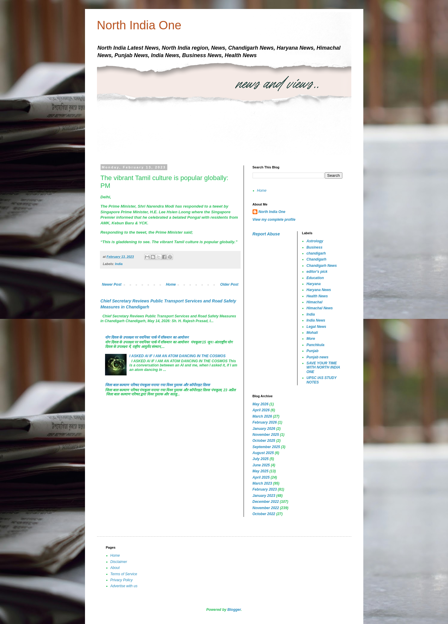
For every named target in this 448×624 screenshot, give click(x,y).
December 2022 (266, 502)
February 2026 (265, 422)
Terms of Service (123, 574)
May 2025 (260, 471)
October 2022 (264, 514)
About (115, 568)
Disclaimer (118, 562)
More (310, 339)
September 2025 (266, 447)
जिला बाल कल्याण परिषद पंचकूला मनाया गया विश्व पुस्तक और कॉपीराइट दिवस (157, 385)
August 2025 (263, 453)
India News (315, 320)
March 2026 (262, 416)
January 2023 (264, 496)
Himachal (314, 302)
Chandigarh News (321, 266)
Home (171, 284)
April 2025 (261, 477)
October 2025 (264, 441)
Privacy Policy (121, 580)
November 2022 (266, 508)
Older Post (229, 284)
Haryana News (318, 290)
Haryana (313, 284)
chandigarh (316, 253)
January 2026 (264, 429)
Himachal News (319, 308)
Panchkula (315, 345)
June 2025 (261, 465)
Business (314, 247)
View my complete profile (274, 219)
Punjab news (317, 357)
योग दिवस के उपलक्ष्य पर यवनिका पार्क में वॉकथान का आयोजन (147, 337)
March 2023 (262, 483)
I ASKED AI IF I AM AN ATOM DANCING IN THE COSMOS (177, 356)
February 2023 (265, 489)
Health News (317, 296)
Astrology (314, 241)
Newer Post (112, 284)
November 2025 (266, 435)
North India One (139, 25)
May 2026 (260, 404)
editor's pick (316, 272)
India (118, 264)
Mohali (312, 333)
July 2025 (261, 459)
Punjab (312, 351)
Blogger (234, 610)
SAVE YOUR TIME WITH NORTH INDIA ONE (323, 367)
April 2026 (261, 410)
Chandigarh (316, 259)
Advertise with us (124, 586)
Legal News (316, 327)
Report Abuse (266, 234)
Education (315, 278)
